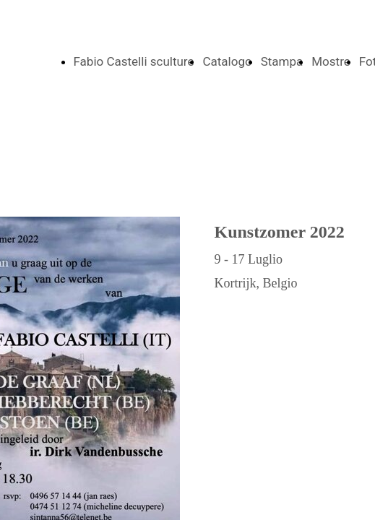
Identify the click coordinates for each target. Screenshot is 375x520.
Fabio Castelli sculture (134, 61)
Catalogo (226, 61)
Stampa (282, 61)
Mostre (330, 61)
